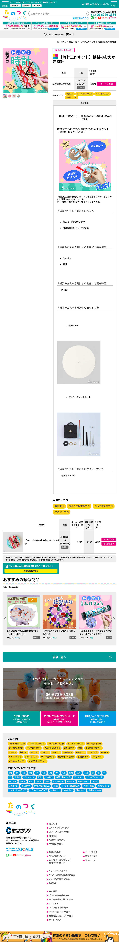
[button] (114, 618)
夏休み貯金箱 (58, 781)
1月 (10, 772)
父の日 (39, 781)
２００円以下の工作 (36, 743)
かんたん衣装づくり (17, 760)
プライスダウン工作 (17, 743)
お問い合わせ (21, 717)
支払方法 (105, 4)
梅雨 (31, 781)
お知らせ (53, 882)
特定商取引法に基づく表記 (61, 898)
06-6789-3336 (59, 695)
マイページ (90, 859)
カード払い (16, 5)
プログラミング (104, 785)
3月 (23, 772)
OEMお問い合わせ (57, 855)
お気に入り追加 (63, 50)
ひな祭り (49, 776)
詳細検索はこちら (81, 18)
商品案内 (53, 822)
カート (70, 34)
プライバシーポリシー (59, 894)
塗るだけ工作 (71, 97)
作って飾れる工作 (34, 747)
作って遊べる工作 (94, 743)
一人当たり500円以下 (38, 789)
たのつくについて (57, 839)
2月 (17, 772)
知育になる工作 (31, 756)
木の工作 (12, 752)
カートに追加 (106, 83)
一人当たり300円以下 (17, 789)
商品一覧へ (82, 656)
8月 (57, 772)
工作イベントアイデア (59, 827)
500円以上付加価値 (42, 785)
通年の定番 (80, 789)
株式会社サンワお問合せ (103, 12)
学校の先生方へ (56, 843)
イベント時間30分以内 (70, 785)
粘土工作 (23, 752)
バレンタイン (29, 776)
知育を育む (67, 789)
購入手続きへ (108, 543)
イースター (78, 776)
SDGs (55, 785)
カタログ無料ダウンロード (59, 717)
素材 (80, 747)
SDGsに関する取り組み (59, 911)
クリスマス (26, 785)
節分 (40, 776)
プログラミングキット (37, 760)
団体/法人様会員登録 (97, 717)
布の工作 (104, 752)
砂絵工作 (45, 752)
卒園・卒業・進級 (63, 776)
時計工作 (69, 93)
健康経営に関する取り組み (61, 915)
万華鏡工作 (80, 752)
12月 (86, 772)
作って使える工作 (102, 93)
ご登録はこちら (31, 570)
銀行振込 (26, 5)
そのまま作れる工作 (52, 747)
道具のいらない (95, 789)
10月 (71, 772)
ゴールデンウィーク (94, 776)
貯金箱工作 (67, 752)
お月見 (95, 781)
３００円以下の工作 (56, 743)
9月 (63, 772)
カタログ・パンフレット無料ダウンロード (60, 861)
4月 (30, 772)
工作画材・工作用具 (93, 747)
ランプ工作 (93, 752)
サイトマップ (55, 919)
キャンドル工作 (15, 756)
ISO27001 (53, 902)
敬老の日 (70, 781)
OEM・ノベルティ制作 (59, 831)
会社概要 (86, 4)
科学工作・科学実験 (66, 756)
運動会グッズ (83, 756)
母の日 (22, 781)
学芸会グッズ (97, 756)
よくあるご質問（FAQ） (60, 878)
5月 (37, 772)
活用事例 (53, 835)
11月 (78, 772)
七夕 (47, 781)
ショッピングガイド (58, 870)
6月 (43, 772)
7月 (50, 772)
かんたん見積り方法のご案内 (62, 874)
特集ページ (55, 789)
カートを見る (91, 851)
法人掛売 (37, 5)
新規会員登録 (91, 855)
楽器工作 (56, 752)
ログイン (49, 34)
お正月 (17, 776)
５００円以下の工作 (84, 93)
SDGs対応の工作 (47, 756)
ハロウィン (13, 785)
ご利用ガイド (96, 4)
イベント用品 (88, 785)
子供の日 (12, 781)
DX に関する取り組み (58, 906)
